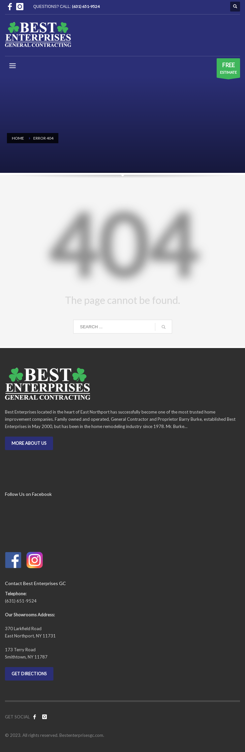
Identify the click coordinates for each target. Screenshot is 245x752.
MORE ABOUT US (29, 443)
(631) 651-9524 (86, 6)
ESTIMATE (228, 70)
